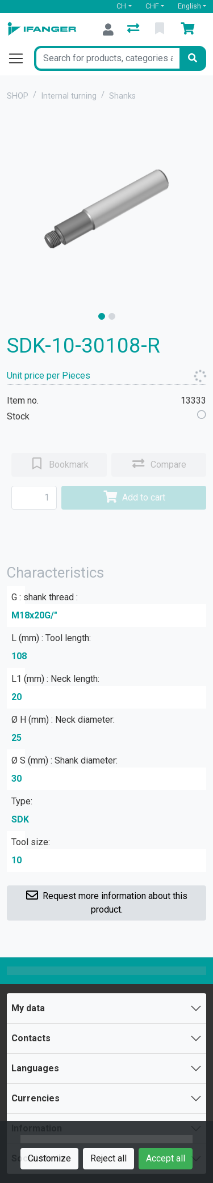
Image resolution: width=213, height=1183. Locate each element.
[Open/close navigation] (20, 58)
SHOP (17, 96)
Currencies (35, 1098)
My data (28, 1008)
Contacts (31, 1038)
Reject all (108, 1158)
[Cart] (189, 29)
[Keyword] (106, 58)
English (189, 6)
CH (121, 6)
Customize (49, 1158)
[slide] (101, 316)
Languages (35, 1068)
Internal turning (69, 96)
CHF (152, 6)
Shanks (122, 96)
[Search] (192, 58)
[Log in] (108, 29)
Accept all (165, 1158)
